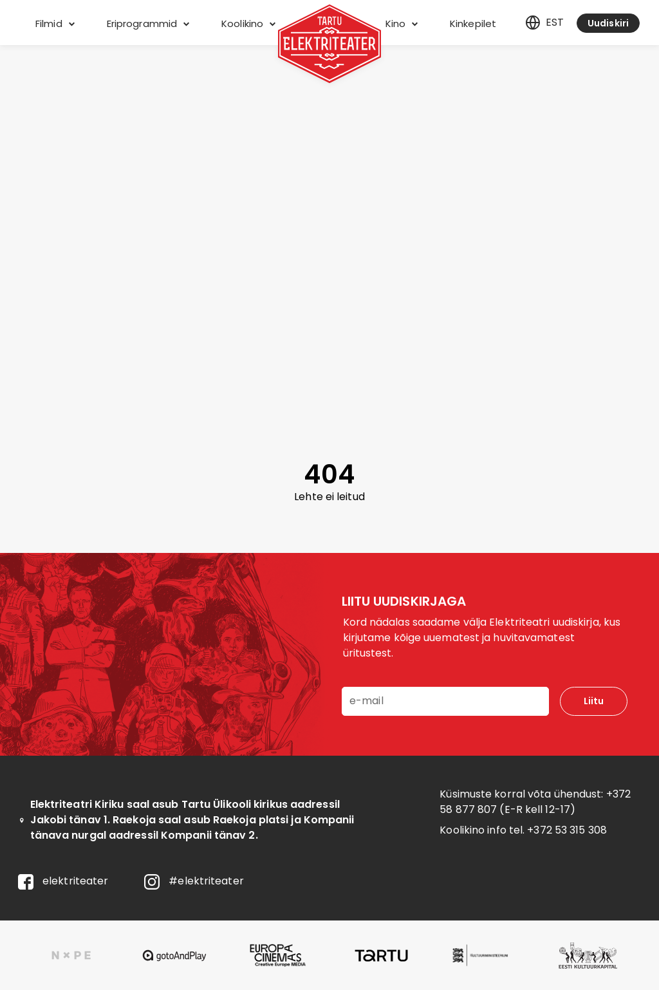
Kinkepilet (473, 23)
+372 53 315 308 (567, 830)
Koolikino (248, 23)
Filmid (55, 23)
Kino (401, 23)
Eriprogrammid (148, 23)
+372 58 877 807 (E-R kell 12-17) (535, 802)
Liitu (594, 701)
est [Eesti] (544, 22)
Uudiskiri (608, 23)
